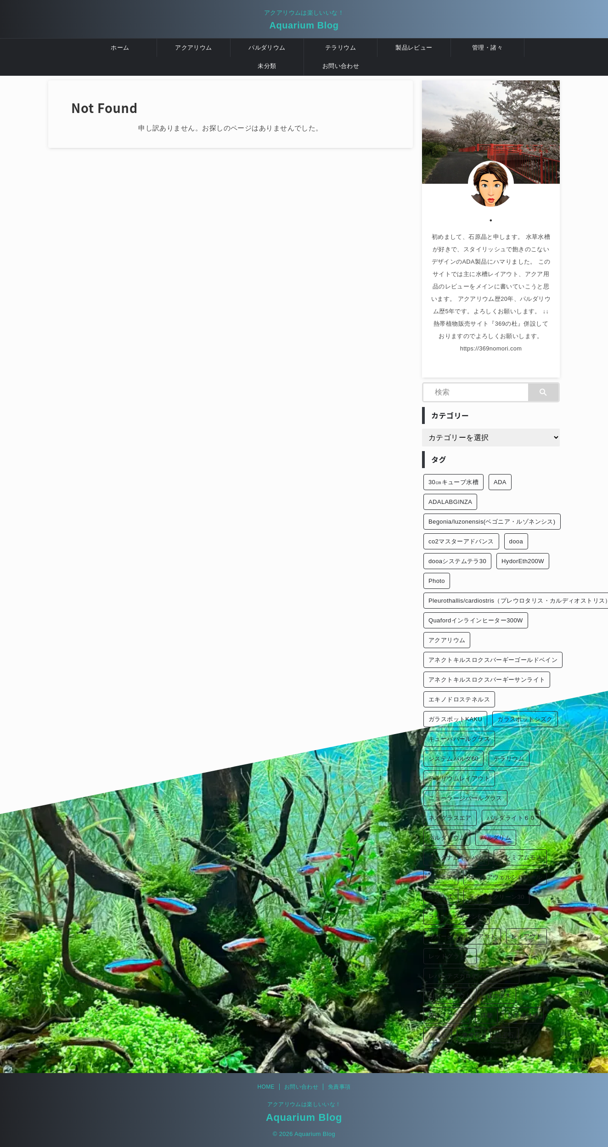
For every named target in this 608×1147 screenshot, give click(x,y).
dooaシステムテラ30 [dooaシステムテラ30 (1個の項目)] (457, 561)
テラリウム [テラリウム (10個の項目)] (509, 758)
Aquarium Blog (303, 25)
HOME (265, 1087)
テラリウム (340, 47)
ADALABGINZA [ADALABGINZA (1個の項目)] (450, 501)
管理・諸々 (487, 47)
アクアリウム (193, 47)
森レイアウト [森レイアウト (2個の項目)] (446, 1015)
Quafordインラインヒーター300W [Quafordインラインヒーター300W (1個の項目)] (475, 620)
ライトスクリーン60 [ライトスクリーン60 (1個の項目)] (456, 916)
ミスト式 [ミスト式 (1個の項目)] (440, 896)
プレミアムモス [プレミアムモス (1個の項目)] (520, 857)
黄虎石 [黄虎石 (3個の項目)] (471, 1035)
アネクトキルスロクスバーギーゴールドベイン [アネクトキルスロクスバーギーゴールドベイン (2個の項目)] (492, 659)
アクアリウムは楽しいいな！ (304, 1104)
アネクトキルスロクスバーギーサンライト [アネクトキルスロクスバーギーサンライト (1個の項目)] (486, 679)
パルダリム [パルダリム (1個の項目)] (495, 837)
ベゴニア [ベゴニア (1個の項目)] (440, 877)
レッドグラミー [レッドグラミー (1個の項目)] (450, 956)
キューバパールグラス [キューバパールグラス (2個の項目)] (459, 738)
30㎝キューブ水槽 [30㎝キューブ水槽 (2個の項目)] (453, 482)
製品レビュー (413, 47)
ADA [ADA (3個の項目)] (500, 482)
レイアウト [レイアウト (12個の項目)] (526, 936)
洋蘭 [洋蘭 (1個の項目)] (486, 1015)
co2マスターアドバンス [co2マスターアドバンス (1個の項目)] (461, 541)
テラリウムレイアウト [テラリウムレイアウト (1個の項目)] (459, 778)
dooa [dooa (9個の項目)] (516, 541)
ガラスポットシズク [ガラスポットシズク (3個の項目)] (525, 719)
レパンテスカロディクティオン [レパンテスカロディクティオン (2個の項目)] (471, 975)
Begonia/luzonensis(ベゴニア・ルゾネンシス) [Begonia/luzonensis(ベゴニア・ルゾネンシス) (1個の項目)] (492, 521)
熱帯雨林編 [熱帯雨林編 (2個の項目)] (523, 1015)
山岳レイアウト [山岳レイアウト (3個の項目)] (450, 995)
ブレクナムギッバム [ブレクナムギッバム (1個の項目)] (456, 857)
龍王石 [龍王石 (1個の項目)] (504, 1035)
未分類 (267, 65)
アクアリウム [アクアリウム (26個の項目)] (446, 640)
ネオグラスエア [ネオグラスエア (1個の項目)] (450, 817)
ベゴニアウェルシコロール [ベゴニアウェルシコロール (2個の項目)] (505, 877)
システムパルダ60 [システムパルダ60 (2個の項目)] (453, 758)
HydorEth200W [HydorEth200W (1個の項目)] (522, 561)
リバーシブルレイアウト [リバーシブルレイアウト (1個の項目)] (462, 936)
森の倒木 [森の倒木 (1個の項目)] (499, 995)
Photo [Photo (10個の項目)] (436, 580)
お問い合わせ (340, 65)
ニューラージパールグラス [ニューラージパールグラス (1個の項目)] (465, 798)
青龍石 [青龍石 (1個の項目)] (437, 1035)
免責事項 (339, 1087)
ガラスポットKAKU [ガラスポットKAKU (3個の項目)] (455, 719)
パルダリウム (266, 47)
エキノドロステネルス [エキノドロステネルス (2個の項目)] (459, 699)
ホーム (120, 47)
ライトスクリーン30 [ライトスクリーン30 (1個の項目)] (496, 896)
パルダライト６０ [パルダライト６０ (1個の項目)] (511, 817)
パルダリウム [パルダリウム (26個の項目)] (446, 837)
